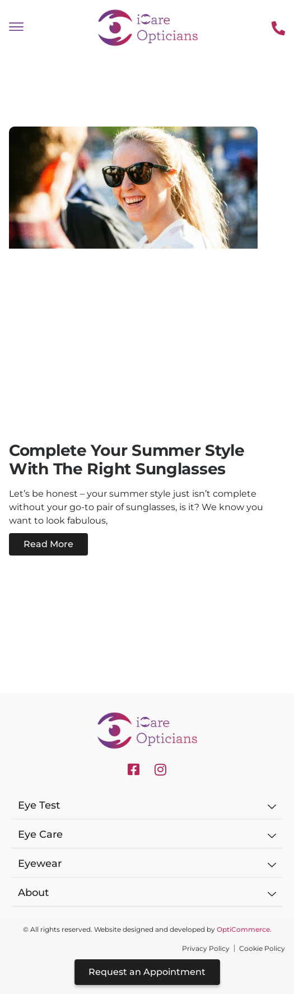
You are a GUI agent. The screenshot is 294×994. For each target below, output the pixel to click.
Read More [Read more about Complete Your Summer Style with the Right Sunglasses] (48, 544)
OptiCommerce (243, 929)
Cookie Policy (262, 948)
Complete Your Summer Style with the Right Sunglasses (127, 460)
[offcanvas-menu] (16, 27)
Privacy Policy (206, 948)
